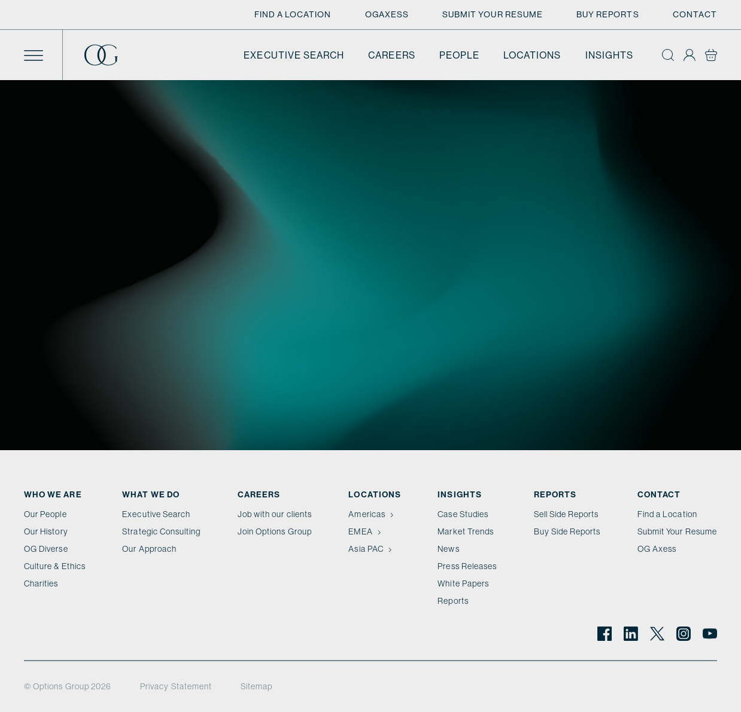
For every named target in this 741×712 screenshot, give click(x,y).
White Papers (463, 583)
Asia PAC (371, 548)
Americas (372, 514)
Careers (391, 55)
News (448, 548)
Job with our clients (275, 514)
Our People (45, 514)
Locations (532, 55)
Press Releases (467, 566)
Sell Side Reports (566, 514)
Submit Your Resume (492, 14)
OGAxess (387, 14)
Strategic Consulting (161, 531)
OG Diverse (46, 548)
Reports (453, 600)
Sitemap (256, 686)
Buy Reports (607, 14)
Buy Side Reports (567, 531)
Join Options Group (275, 531)
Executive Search (294, 55)
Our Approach (149, 548)
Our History (46, 531)
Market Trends (466, 531)
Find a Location (293, 14)
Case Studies (463, 514)
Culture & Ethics (55, 566)
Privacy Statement (176, 686)
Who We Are (53, 494)
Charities (41, 583)
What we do (151, 494)
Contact (695, 14)
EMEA (365, 531)
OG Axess (656, 548)
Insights (609, 55)
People (459, 55)
